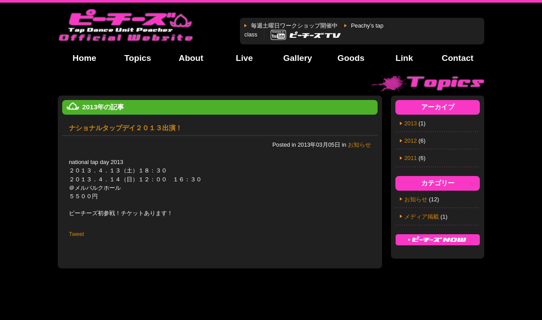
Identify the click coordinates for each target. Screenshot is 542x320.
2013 (410, 123)
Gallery (297, 58)
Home (84, 58)
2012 (410, 140)
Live (244, 58)
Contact (457, 58)
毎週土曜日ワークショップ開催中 (294, 25)
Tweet (76, 234)
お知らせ (359, 144)
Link (404, 58)
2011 (410, 158)
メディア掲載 (421, 216)
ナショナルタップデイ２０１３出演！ (125, 128)
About (191, 58)
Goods (351, 58)
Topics (137, 58)
